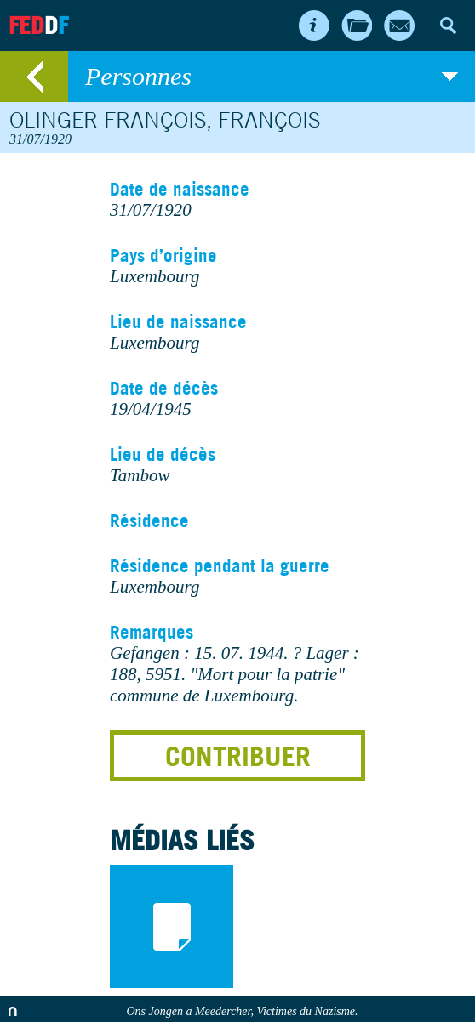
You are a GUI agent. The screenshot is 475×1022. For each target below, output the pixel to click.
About (314, 25)
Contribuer (238, 756)
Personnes (271, 76)
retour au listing (34, 76)
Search (447, 25)
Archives (356, 25)
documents (171, 926)
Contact (399, 25)
